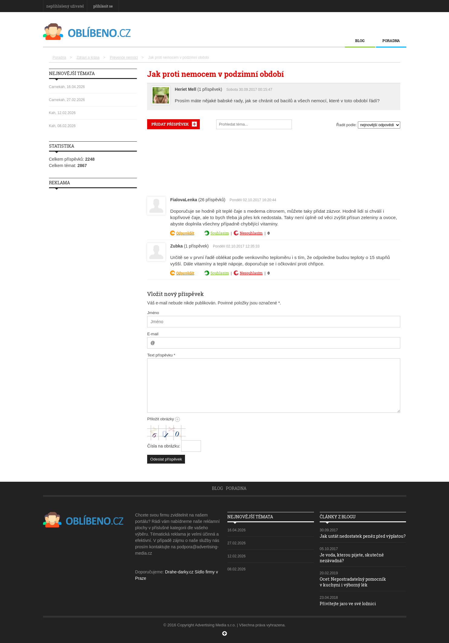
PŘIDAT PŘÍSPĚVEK (170, 124)
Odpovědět (185, 233)
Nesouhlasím (251, 233)
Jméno (153, 312)
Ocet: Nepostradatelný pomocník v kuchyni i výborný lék (353, 581)
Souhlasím (219, 233)
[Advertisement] (273, 161)
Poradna (391, 40)
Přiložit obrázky (163, 419)
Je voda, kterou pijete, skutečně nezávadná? (352, 557)
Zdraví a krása (88, 57)
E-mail (152, 334)
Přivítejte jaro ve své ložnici (348, 602)
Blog (360, 40)
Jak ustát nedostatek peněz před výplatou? (363, 536)
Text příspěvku (161, 355)
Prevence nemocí (124, 57)
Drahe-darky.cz (179, 571)
